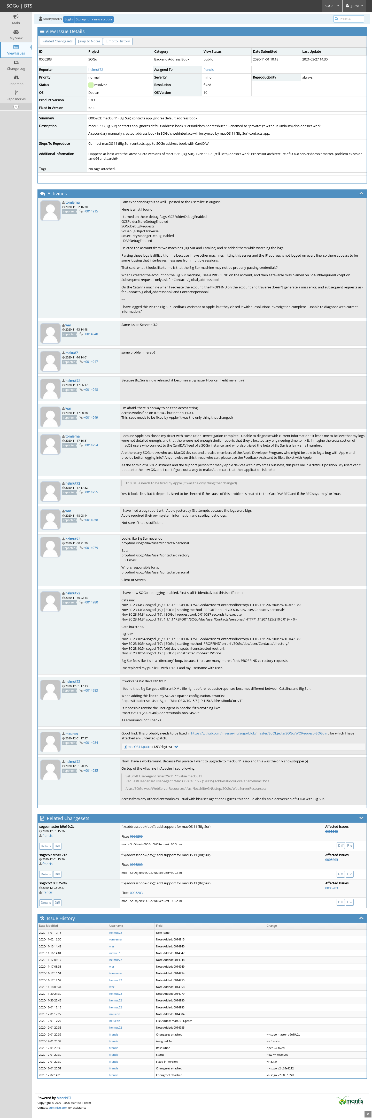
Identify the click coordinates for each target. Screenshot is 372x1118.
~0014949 (90, 417)
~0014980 (90, 602)
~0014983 (90, 690)
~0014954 (90, 445)
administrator (58, 1107)
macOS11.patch (140, 746)
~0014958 (90, 519)
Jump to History (118, 41)
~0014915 (90, 211)
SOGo (332, 5)
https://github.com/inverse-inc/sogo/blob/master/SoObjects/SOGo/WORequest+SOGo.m (259, 733)
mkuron (71, 733)
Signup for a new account (94, 19)
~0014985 (90, 770)
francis (209, 69)
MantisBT (64, 1098)
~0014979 (90, 547)
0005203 (136, 836)
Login (69, 19)
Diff (57, 846)
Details (46, 846)
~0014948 (90, 389)
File (349, 845)
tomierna (72, 202)
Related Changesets (57, 41)
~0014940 (90, 334)
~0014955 (90, 492)
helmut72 (95, 69)
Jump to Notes (89, 41)
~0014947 (90, 361)
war (68, 325)
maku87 (71, 352)
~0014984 (90, 742)
